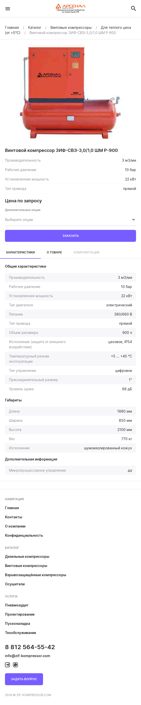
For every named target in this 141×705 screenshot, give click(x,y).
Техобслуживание (20, 633)
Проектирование (20, 614)
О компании (15, 526)
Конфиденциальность (24, 535)
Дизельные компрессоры (27, 556)
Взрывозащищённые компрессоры (35, 575)
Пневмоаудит (17, 605)
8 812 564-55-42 (30, 647)
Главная (12, 508)
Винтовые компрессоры (26, 566)
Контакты (13, 517)
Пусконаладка (17, 623)
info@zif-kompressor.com (27, 656)
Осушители (15, 584)
